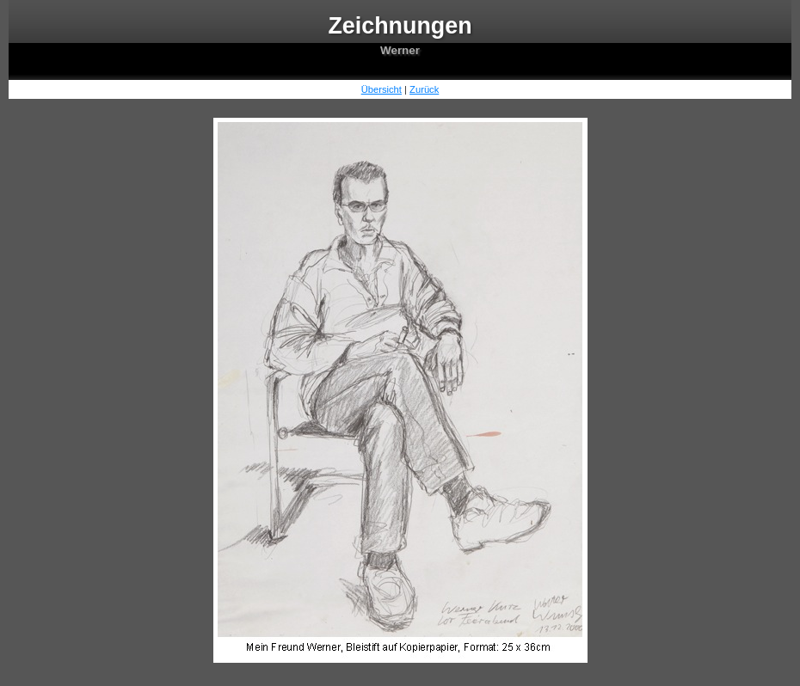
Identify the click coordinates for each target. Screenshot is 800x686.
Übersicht (381, 89)
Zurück (424, 89)
